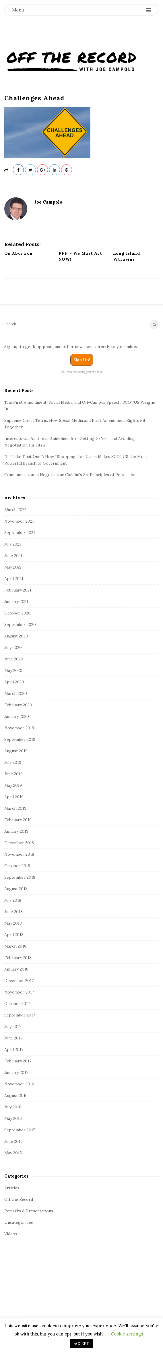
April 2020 (14, 682)
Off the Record (18, 1199)
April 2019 (14, 796)
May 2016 (13, 1118)
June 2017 (13, 1038)
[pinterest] (66, 169)
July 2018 (12, 900)
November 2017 (19, 992)
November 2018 (19, 854)
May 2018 (13, 923)
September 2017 (19, 1015)
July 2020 (13, 647)
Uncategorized (18, 1222)
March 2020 (15, 693)
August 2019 (16, 750)
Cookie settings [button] (127, 1334)
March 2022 (15, 509)
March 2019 (15, 808)
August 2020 (16, 636)
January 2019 (16, 831)
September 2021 (19, 532)
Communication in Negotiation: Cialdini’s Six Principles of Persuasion (70, 474)
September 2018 (19, 877)
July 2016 (12, 1107)
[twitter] (30, 169)
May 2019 (13, 785)
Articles (11, 1187)
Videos (10, 1233)
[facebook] (18, 169)
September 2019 (19, 739)
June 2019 (13, 773)
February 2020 (18, 705)
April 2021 (13, 578)
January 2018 (16, 969)
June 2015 (13, 1141)
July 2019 (12, 762)
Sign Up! (81, 359)
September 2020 (20, 624)
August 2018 (16, 888)
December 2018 (19, 842)
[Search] (81, 325)
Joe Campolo (48, 202)
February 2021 (17, 590)
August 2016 (16, 1095)
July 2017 (12, 1026)
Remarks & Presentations (28, 1210)
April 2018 (14, 934)
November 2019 (19, 727)
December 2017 (19, 980)
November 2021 (19, 521)
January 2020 (16, 716)
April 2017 (13, 1049)
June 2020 (13, 659)
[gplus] (42, 169)
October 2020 (17, 613)
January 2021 (16, 601)
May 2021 (13, 567)
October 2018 (17, 865)
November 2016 (19, 1084)
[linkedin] (54, 169)
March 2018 (15, 946)
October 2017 (17, 1003)
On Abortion (18, 253)
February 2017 (17, 1061)
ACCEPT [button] (81, 1343)
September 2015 (19, 1129)
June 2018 (13, 911)
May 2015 (13, 1152)
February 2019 (18, 819)
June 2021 (13, 555)
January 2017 (16, 1072)
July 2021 (12, 544)
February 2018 (18, 957)
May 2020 (13, 670)
